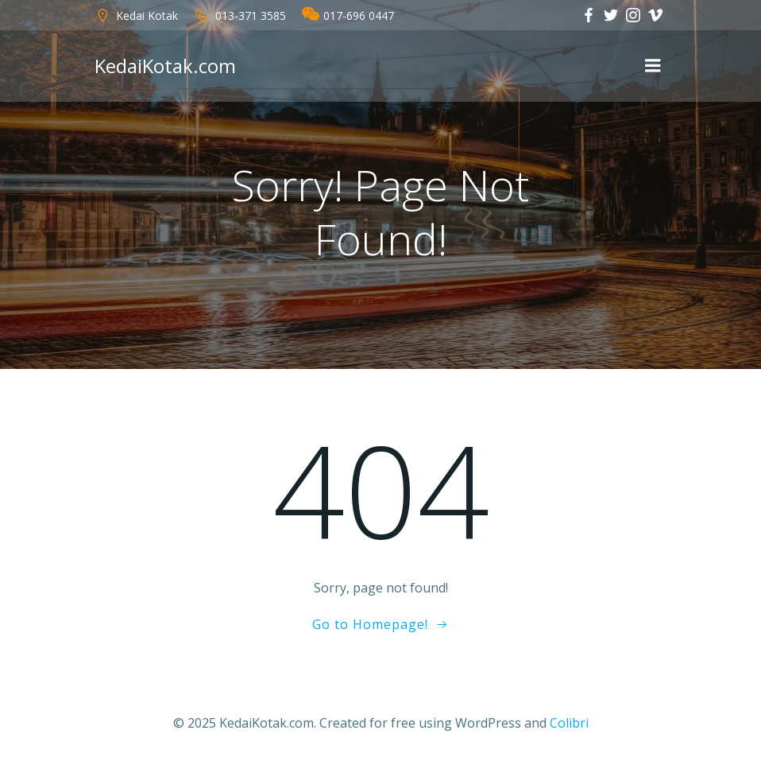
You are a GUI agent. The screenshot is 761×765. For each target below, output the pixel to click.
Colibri (569, 723)
